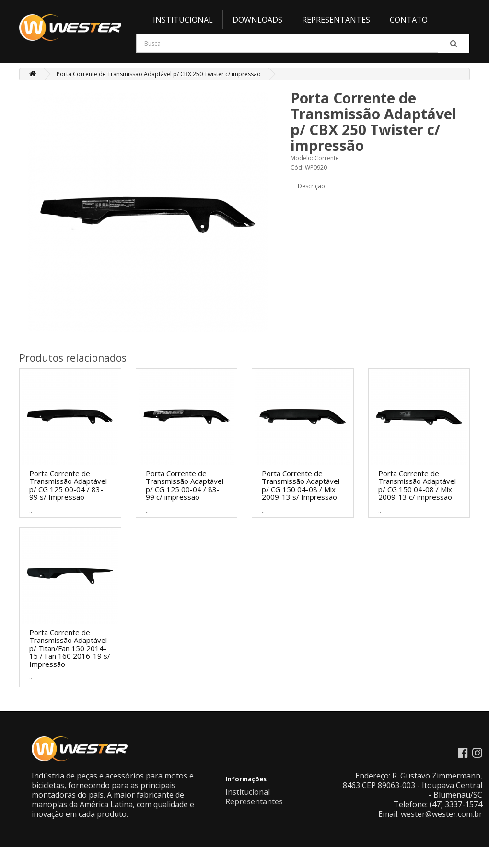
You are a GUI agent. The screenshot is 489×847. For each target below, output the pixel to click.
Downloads (257, 19)
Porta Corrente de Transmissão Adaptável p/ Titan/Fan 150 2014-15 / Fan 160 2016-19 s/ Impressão (69, 648)
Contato (409, 19)
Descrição (311, 186)
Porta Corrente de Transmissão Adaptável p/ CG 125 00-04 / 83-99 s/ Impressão (68, 485)
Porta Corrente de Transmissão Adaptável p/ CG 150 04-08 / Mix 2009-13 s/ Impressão (300, 485)
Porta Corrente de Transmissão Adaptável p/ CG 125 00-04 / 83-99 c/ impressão (184, 485)
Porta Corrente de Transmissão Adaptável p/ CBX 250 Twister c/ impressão (159, 74)
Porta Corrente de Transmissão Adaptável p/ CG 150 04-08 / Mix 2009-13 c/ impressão (417, 485)
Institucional (183, 19)
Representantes (336, 19)
